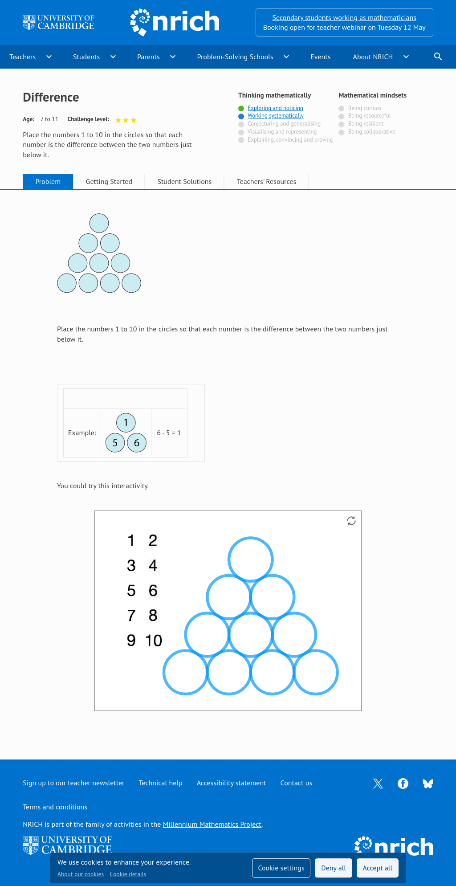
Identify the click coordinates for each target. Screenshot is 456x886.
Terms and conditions (55, 806)
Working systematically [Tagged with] (276, 115)
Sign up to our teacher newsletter (73, 782)
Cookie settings (281, 867)
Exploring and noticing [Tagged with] (275, 108)
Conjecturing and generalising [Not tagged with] (284, 123)
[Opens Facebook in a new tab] (403, 782)
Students (86, 56)
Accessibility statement (231, 782)
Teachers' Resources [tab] (267, 181)
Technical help (161, 782)
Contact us (297, 782)
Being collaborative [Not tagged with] (371, 131)
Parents (148, 56)
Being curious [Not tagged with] (364, 108)
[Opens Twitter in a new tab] (378, 782)
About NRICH (373, 56)
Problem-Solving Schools (235, 56)
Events (320, 56)
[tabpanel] (228, 466)
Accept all (378, 867)
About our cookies (80, 874)
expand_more (49, 56)
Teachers (22, 56)
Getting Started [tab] (109, 181)
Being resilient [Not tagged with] (365, 123)
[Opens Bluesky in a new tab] (428, 783)
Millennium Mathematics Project (212, 824)
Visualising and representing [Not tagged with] (282, 131)
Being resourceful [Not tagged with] (369, 115)
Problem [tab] (48, 181)
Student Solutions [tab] (184, 181)
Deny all (333, 867)
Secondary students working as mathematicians (344, 17)
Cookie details (128, 874)
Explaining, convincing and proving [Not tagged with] (290, 139)
